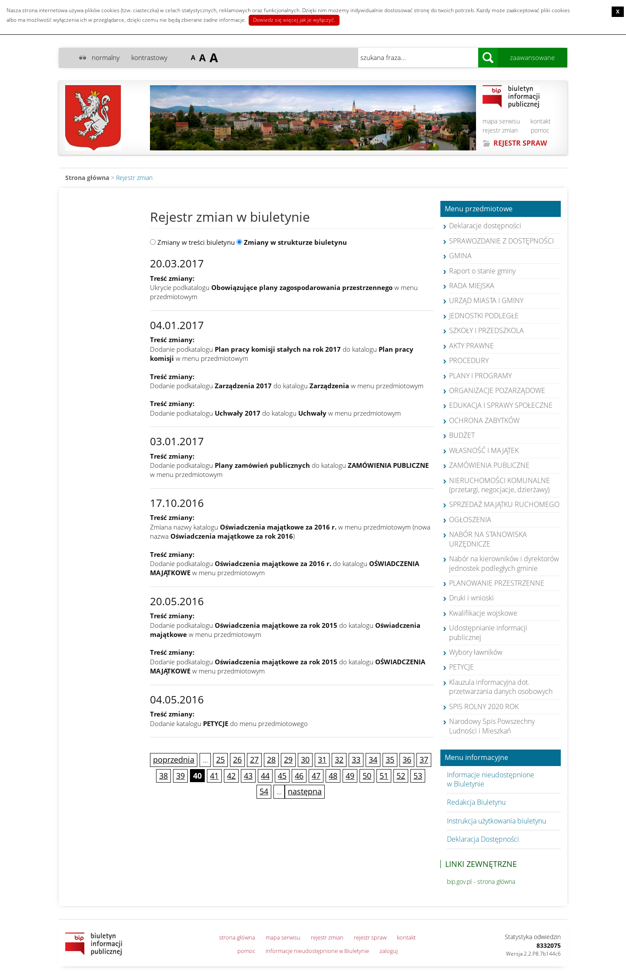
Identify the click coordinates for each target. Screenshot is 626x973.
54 (264, 791)
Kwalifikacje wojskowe (483, 613)
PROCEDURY (469, 360)
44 (265, 775)
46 (299, 775)
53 (417, 775)
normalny (106, 57)
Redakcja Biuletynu (476, 802)
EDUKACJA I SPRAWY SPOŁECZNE (501, 405)
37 (424, 759)
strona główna (237, 937)
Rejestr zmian (134, 177)
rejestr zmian (500, 130)
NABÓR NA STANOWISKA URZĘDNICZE (488, 539)
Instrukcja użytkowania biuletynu (496, 821)
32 (339, 759)
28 (271, 759)
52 (400, 775)
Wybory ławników (476, 652)
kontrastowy (149, 57)
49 (350, 775)
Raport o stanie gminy (482, 271)
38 (163, 775)
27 (254, 759)
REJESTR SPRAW (520, 143)
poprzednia (173, 759)
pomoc (540, 130)
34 (373, 759)
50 (367, 775)
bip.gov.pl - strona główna (481, 881)
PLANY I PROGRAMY (480, 375)
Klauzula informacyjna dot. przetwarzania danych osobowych (501, 686)
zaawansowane (532, 57)
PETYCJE (461, 667)
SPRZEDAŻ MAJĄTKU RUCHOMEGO (504, 504)
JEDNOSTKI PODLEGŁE (484, 315)
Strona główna (87, 177)
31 (322, 759)
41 (214, 775)
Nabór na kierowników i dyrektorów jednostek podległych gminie (504, 563)
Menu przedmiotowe (479, 209)
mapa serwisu (501, 121)
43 (248, 775)
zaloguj (389, 951)
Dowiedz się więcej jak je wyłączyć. (294, 19)
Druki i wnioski (471, 598)
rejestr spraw (370, 937)
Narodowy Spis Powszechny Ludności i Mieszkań (492, 725)
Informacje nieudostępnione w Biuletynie (490, 779)
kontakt (540, 121)
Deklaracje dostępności (485, 225)
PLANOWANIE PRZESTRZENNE (496, 583)
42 (231, 775)
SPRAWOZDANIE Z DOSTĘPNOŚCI (501, 241)
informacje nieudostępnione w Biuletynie (317, 951)
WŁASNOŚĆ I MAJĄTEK (484, 450)
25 (220, 759)
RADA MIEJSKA (471, 285)
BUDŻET (462, 435)
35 (390, 759)
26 (237, 759)
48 (333, 775)
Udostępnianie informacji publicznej (488, 632)
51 (384, 775)
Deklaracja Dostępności (483, 839)
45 (282, 775)
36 (407, 759)
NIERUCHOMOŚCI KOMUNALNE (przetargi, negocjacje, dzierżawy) (499, 485)
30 (305, 759)
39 (180, 775)
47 (316, 775)
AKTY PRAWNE (471, 345)
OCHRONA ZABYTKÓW (484, 420)
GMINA (460, 255)
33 (356, 759)
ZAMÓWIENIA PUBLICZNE (489, 465)
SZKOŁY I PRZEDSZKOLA (486, 330)
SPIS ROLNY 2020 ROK (484, 706)
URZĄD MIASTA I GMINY (486, 300)
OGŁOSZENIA (470, 519)
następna (305, 791)
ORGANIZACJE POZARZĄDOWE (497, 390)
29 (288, 759)
